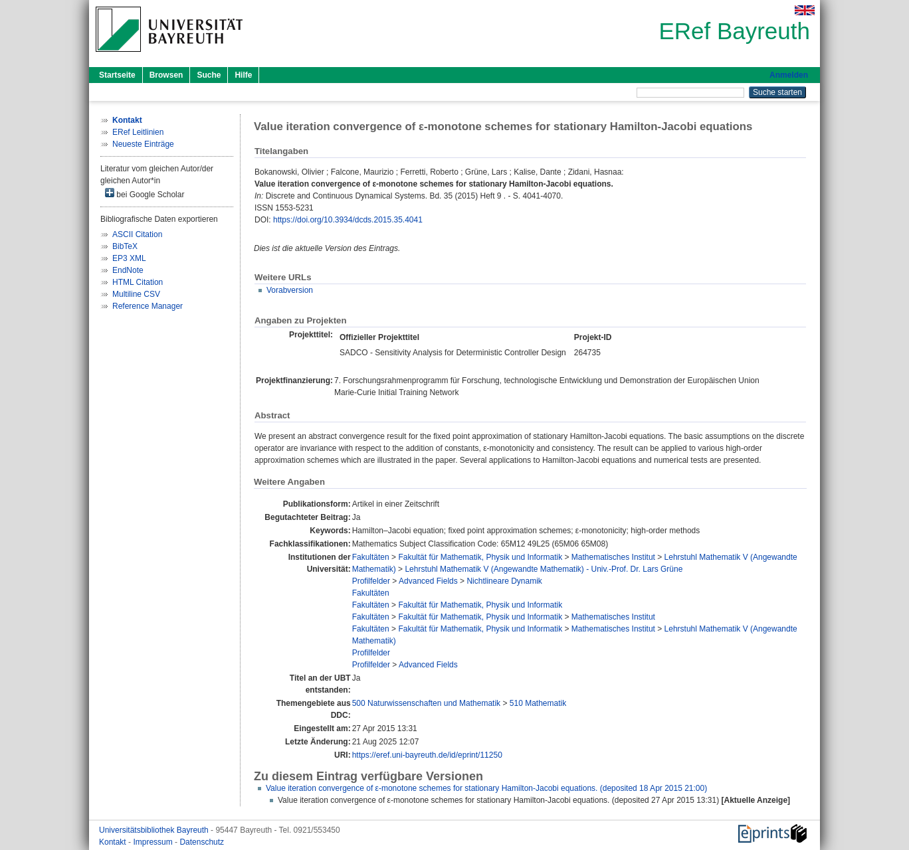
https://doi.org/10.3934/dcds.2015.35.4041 (348, 219)
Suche (209, 75)
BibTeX (125, 246)
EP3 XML (129, 258)
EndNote (128, 270)
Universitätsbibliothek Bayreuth (155, 830)
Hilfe (243, 75)
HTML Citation (137, 282)
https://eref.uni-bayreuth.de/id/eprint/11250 (427, 755)
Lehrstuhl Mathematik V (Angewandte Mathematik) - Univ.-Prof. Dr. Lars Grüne (543, 569)
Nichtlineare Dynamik (504, 581)
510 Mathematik (538, 703)
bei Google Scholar (144, 193)
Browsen (166, 75)
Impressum (154, 842)
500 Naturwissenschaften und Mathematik (426, 703)
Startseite (117, 75)
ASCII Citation (137, 234)
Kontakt (113, 842)
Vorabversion (289, 290)
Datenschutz (201, 842)
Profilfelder (371, 581)
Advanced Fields (428, 581)
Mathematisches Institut (613, 557)
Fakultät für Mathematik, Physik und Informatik (480, 557)
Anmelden (788, 75)
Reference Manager (147, 306)
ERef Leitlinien (137, 132)
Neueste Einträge (143, 144)
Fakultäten (370, 557)
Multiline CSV (136, 294)
